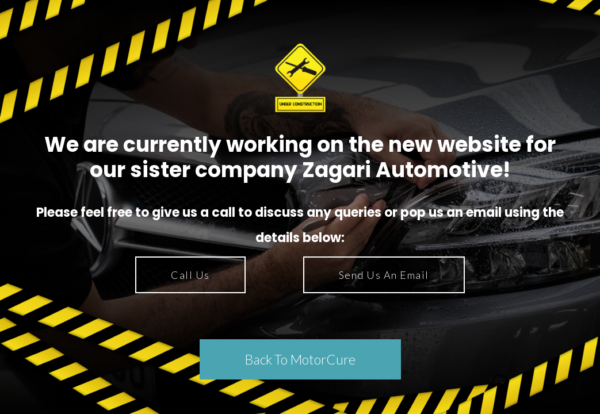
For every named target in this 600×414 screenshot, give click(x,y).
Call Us (190, 275)
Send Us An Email (384, 275)
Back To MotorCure (300, 359)
